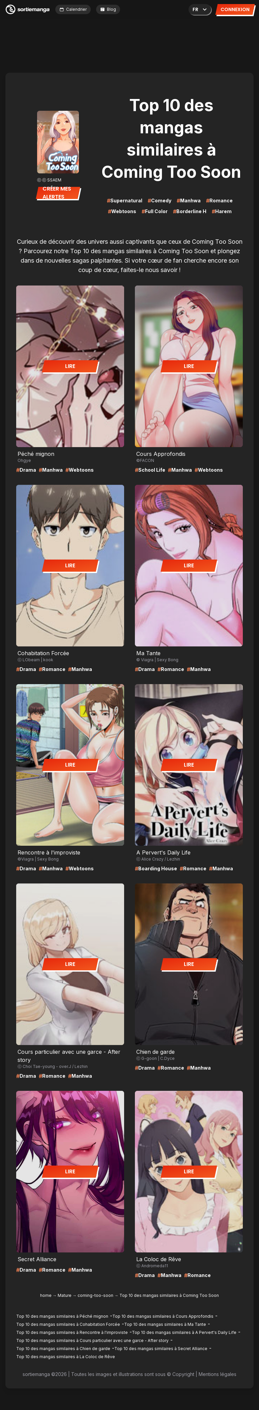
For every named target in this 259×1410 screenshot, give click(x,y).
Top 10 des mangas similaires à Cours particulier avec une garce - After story (92, 1340)
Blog (108, 9)
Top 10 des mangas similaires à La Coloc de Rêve (65, 1356)
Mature (64, 1295)
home (46, 1295)
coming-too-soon (95, 1295)
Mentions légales (217, 1374)
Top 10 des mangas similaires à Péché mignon (62, 1316)
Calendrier (73, 9)
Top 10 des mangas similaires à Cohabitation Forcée (68, 1324)
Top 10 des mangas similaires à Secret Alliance (160, 1348)
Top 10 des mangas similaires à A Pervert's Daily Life (184, 1332)
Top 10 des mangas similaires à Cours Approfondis (162, 1316)
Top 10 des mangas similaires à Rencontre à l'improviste (72, 1332)
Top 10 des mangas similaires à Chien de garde (63, 1348)
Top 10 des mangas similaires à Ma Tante (165, 1324)
